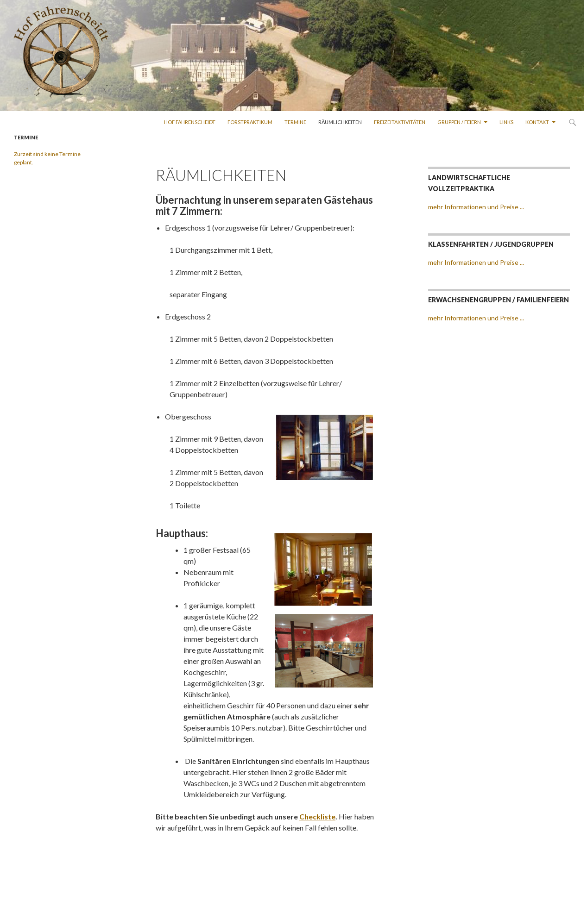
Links (506, 122)
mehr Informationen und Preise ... (476, 207)
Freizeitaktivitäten (399, 122)
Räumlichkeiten (340, 122)
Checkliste (317, 816)
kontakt (537, 122)
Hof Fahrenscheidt (189, 122)
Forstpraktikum (249, 122)
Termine (295, 122)
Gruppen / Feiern (459, 122)
